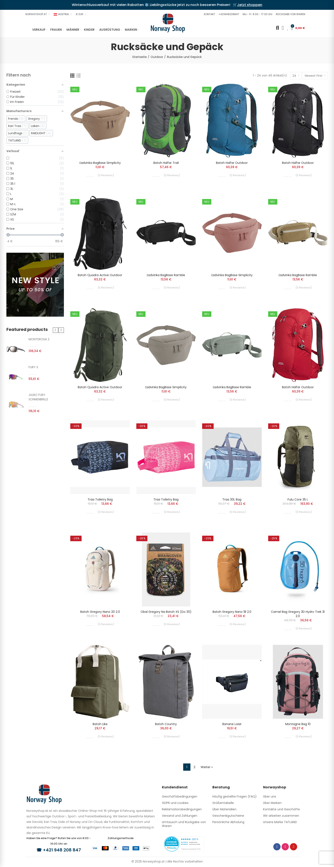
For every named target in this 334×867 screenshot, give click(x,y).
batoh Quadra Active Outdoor (100, 275)
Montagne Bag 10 (298, 724)
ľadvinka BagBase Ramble (166, 275)
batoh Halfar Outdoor (232, 163)
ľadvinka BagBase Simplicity (100, 163)
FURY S (33, 367)
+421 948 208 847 (62, 850)
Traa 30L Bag (231, 499)
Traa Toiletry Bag (100, 499)
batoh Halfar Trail (166, 163)
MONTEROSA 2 (39, 339)
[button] (209, 14)
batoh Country (166, 724)
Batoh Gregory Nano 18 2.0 (232, 612)
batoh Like (100, 724)
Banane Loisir (232, 724)
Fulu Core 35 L (298, 499)
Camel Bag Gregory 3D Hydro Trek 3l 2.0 (298, 614)
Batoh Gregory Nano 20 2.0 (100, 612)
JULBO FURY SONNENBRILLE (38, 397)
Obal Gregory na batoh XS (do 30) (166, 612)
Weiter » (207, 767)
